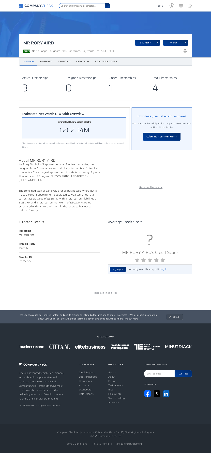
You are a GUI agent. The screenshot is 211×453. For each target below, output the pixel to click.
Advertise (113, 402)
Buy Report (118, 269)
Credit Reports (87, 372)
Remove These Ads (151, 187)
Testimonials (115, 385)
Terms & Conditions (76, 444)
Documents (85, 381)
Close (176, 317)
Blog (111, 390)
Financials (64, 61)
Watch (173, 42)
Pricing (159, 6)
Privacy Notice (100, 444)
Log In (163, 269)
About (111, 377)
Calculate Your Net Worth (161, 136)
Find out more (131, 318)
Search (112, 372)
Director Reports (88, 377)
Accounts (84, 385)
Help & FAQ (114, 394)
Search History (116, 398)
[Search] (107, 5)
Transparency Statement (128, 444)
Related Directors (106, 61)
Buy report (150, 43)
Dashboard (85, 390)
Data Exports (86, 394)
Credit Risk (82, 61)
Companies (46, 61)
